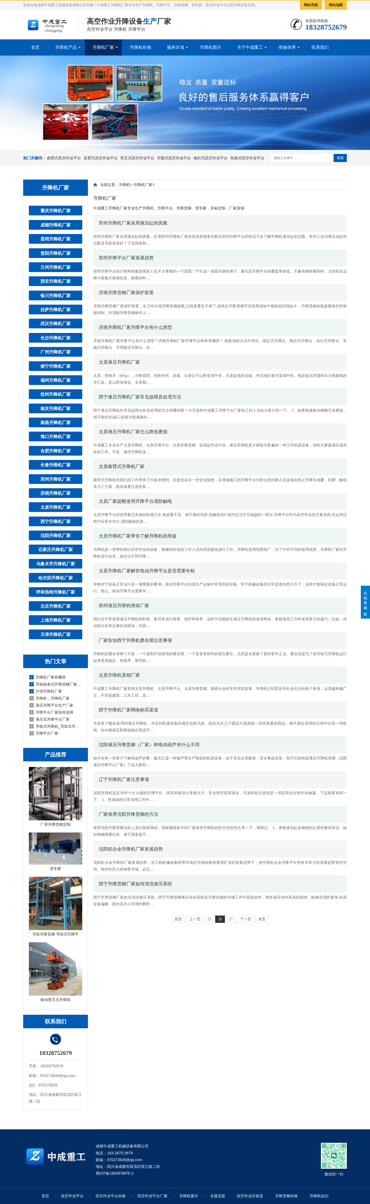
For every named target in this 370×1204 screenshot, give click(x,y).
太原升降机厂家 (55, 507)
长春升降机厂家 (55, 464)
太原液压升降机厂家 (119, 362)
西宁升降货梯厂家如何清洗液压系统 (135, 883)
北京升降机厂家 (55, 606)
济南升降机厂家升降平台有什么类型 (135, 327)
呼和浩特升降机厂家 (55, 592)
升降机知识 (319, 1196)
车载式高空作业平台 (174, 158)
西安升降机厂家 (55, 281)
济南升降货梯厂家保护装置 (126, 292)
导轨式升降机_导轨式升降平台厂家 (55, 726)
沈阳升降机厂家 (55, 535)
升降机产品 (66, 47)
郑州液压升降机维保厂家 (124, 605)
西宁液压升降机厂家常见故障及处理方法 (140, 397)
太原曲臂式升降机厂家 (122, 466)
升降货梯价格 (286, 1196)
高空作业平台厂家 (152, 1196)
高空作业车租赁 (250, 1196)
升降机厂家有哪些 (47, 677)
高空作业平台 (72, 1196)
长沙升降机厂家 (55, 337)
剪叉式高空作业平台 (137, 158)
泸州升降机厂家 (45, 691)
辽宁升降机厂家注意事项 (124, 779)
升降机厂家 (103, 47)
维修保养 (287, 47)
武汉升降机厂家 (55, 323)
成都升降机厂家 (55, 224)
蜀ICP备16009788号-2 (114, 1173)
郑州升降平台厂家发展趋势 (126, 257)
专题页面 (217, 1196)
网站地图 (336, 5)
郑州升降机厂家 (55, 479)
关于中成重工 (250, 47)
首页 (35, 47)
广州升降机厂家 (55, 351)
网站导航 (311, 5)
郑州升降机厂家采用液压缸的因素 (133, 223)
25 (209, 919)
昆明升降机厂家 (55, 238)
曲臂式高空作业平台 (64, 158)
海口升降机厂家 (55, 436)
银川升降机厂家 (55, 295)
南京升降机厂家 (55, 408)
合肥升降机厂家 (55, 450)
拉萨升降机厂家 (55, 309)
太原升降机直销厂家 (119, 675)
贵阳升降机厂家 (55, 253)
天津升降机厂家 (55, 634)
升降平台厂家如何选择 (51, 712)
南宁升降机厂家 (55, 366)
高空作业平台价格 (110, 1196)
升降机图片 (210, 47)
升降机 (124, 185)
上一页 (194, 919)
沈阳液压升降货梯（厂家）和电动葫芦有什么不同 (149, 744)
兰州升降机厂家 (55, 267)
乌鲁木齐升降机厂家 (55, 563)
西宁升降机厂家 (55, 521)
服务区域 (175, 47)
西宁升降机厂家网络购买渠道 (128, 710)
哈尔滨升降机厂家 (55, 577)
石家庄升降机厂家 (55, 549)
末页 (262, 919)
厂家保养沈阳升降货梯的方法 (128, 814)
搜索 (340, 158)
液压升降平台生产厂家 (51, 705)
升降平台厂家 (43, 733)
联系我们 (320, 47)
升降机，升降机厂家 (49, 698)
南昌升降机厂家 (55, 422)
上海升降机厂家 (55, 620)
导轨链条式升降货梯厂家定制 (55, 684)
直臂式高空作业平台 (101, 158)
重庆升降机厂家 (55, 210)
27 (231, 919)
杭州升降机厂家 (55, 394)
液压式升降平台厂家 (49, 719)
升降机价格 (140, 47)
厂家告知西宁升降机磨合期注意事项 (135, 640)
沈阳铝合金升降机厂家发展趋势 (131, 849)
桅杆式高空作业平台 (211, 158)
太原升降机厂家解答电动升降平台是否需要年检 (147, 570)
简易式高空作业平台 (247, 158)
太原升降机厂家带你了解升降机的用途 (138, 536)
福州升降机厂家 (55, 380)
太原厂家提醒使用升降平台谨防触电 (135, 501)
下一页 (245, 919)
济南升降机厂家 (55, 493)
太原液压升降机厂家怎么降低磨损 (133, 431)
